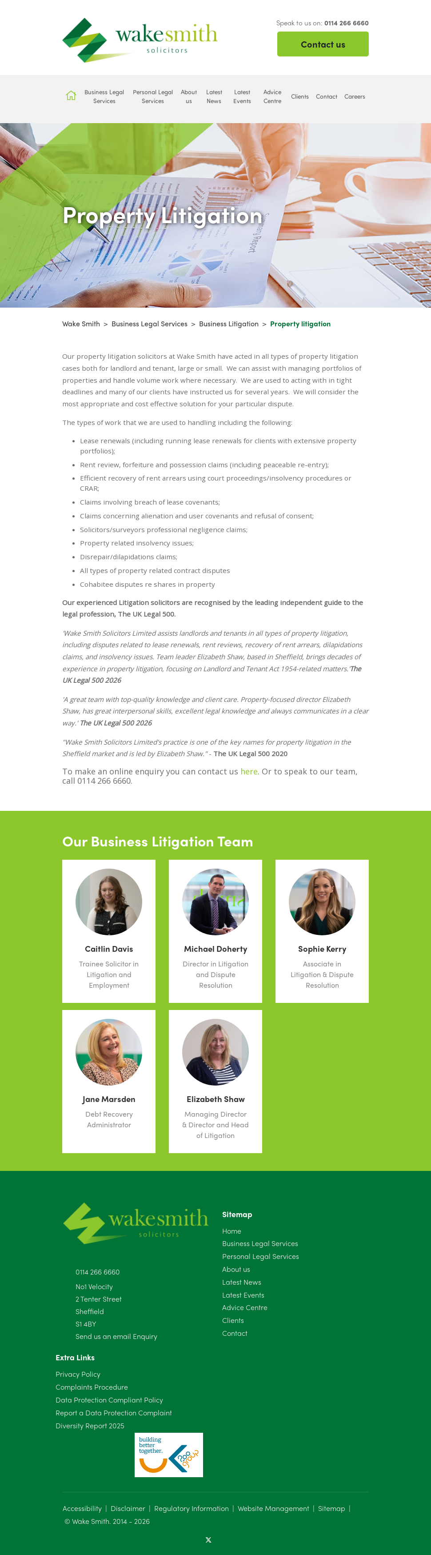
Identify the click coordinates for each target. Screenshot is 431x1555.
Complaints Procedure (92, 1387)
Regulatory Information (191, 1508)
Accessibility (82, 1508)
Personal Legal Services (260, 1256)
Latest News (241, 1282)
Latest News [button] (214, 96)
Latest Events (243, 1295)
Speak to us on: (322, 23)
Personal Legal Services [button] (153, 96)
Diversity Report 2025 (90, 1425)
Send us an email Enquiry (116, 1336)
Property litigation (300, 323)
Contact (234, 1333)
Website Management (273, 1508)
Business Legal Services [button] (104, 96)
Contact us (323, 43)
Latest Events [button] (242, 96)
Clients (233, 1320)
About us (236, 1269)
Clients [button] (300, 96)
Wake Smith (81, 323)
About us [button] (189, 96)
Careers (354, 96)
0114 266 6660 (98, 1271)
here (249, 771)
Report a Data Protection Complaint (114, 1412)
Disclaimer (128, 1508)
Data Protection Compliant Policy (109, 1400)
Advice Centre (244, 1307)
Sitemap (331, 1508)
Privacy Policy (78, 1374)
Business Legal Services (150, 323)
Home (231, 1231)
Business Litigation (229, 323)
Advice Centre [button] (272, 96)
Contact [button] (326, 96)
